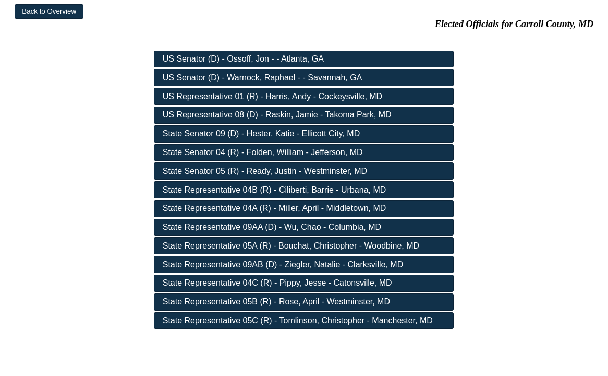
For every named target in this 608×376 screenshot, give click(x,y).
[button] (49, 11)
